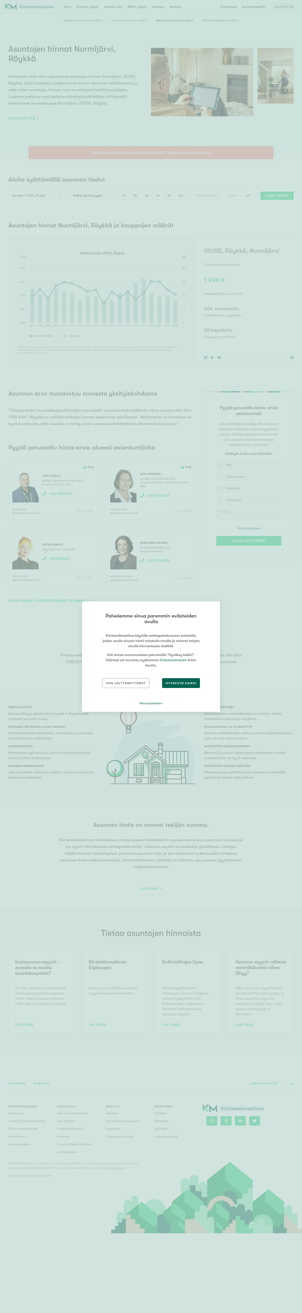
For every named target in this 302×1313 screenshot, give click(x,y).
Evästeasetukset (173, 660)
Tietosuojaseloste (150, 703)
